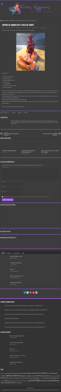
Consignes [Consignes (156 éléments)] (28, 376)
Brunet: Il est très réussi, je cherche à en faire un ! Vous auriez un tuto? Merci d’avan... (24, 314)
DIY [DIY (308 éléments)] (37, 376)
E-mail (4, 186)
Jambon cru (7, 112)
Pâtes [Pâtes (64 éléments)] (27, 380)
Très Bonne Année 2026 (15, 263)
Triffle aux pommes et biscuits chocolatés (12, 134)
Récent (3, 253)
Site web (4, 191)
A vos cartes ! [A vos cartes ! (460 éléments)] (42, 373)
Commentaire (5, 167)
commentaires (16, 253)
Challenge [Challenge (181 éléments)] (22, 376)
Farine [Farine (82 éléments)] (13, 378)
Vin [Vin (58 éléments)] (21, 382)
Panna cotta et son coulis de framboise (49, 134)
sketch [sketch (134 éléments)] (2, 382)
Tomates (26, 112)
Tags (23, 253)
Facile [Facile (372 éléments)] (3, 378)
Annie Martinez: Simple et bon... (12, 318)
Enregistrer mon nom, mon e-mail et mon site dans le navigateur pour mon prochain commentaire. (27, 196)
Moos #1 (12, 269)
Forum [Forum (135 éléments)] (17, 378)
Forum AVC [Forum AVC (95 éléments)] (22, 378)
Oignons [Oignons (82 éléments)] (11, 380)
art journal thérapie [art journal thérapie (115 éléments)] (18, 373)
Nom (3, 181)
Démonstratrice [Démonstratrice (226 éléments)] (44, 376)
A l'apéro (12, 20)
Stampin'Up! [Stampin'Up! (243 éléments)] (8, 383)
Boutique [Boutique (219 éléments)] (54, 373)
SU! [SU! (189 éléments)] (15, 382)
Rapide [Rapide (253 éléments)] (31, 381)
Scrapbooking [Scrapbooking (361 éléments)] (53, 381)
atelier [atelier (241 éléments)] (34, 373)
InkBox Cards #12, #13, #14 (16, 276)
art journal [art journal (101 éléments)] (10, 373)
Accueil (2, 20)
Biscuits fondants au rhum (16, 256)
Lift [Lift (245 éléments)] (51, 378)
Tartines (20, 112)
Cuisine (7, 20)
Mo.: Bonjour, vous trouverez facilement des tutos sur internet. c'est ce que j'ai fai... (24, 305)
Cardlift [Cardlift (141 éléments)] (3, 376)
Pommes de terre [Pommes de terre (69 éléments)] (22, 380)
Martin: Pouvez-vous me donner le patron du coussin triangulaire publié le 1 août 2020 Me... (26, 310)
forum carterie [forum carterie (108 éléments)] (29, 378)
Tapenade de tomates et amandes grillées (28, 151)
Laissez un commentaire (33, 27)
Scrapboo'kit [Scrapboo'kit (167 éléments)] (44, 380)
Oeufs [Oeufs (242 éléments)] (6, 381)
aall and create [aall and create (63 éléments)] (4, 373)
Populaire (9, 253)
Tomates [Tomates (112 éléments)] (18, 382)
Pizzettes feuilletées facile (9, 150)
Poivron (14, 112)
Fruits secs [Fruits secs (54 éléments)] (41, 378)
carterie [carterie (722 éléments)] (14, 375)
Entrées (23, 27)
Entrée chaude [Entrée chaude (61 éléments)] (53, 376)
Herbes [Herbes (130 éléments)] (46, 378)
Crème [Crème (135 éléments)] (34, 376)
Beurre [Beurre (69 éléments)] (49, 373)
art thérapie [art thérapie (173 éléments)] (27, 373)
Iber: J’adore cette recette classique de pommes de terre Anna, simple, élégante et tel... (25, 327)
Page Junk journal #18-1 (15, 282)
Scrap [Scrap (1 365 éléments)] (37, 380)
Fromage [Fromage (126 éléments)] (36, 378)
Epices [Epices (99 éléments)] (58, 376)
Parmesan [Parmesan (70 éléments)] (15, 380)
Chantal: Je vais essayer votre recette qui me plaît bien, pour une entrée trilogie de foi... (25, 322)
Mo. (4, 27)
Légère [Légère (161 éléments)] (55, 378)
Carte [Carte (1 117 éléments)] (8, 375)
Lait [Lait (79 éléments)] (49, 378)
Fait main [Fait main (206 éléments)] (8, 378)
